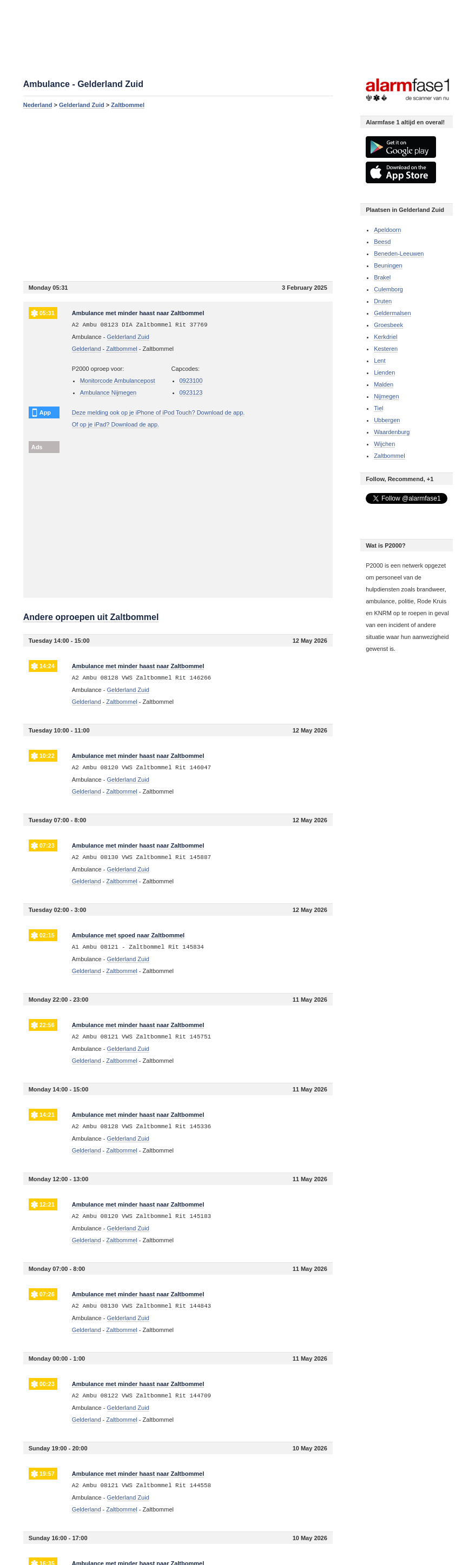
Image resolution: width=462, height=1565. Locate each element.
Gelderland (86, 348)
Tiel (378, 408)
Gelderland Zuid (81, 105)
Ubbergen (387, 420)
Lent (379, 360)
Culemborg (388, 289)
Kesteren (386, 348)
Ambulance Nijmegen (108, 392)
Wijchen (384, 444)
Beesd (382, 241)
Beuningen (388, 265)
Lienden (384, 372)
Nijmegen (386, 396)
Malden (383, 384)
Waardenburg (392, 432)
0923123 (191, 392)
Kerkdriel (385, 337)
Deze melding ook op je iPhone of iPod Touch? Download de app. (158, 412)
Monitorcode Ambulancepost (117, 380)
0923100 (191, 380)
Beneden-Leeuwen (399, 253)
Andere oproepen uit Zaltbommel (91, 617)
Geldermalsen (392, 313)
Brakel (382, 277)
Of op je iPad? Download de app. (115, 424)
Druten (383, 301)
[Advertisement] (178, 194)
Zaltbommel (127, 105)
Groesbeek (388, 325)
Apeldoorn (387, 230)
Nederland (37, 105)
